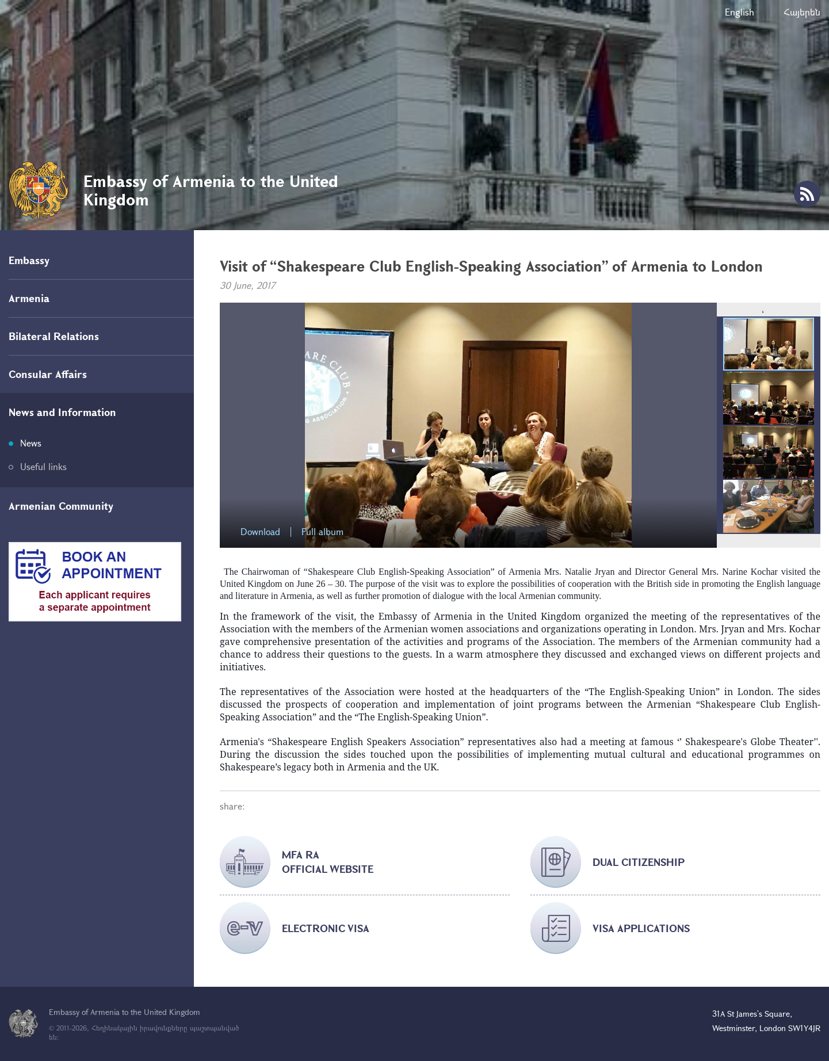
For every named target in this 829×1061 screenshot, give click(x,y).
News (30, 443)
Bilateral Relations (54, 336)
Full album (322, 532)
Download (260, 532)
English (739, 12)
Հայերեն (802, 12)
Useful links (43, 466)
